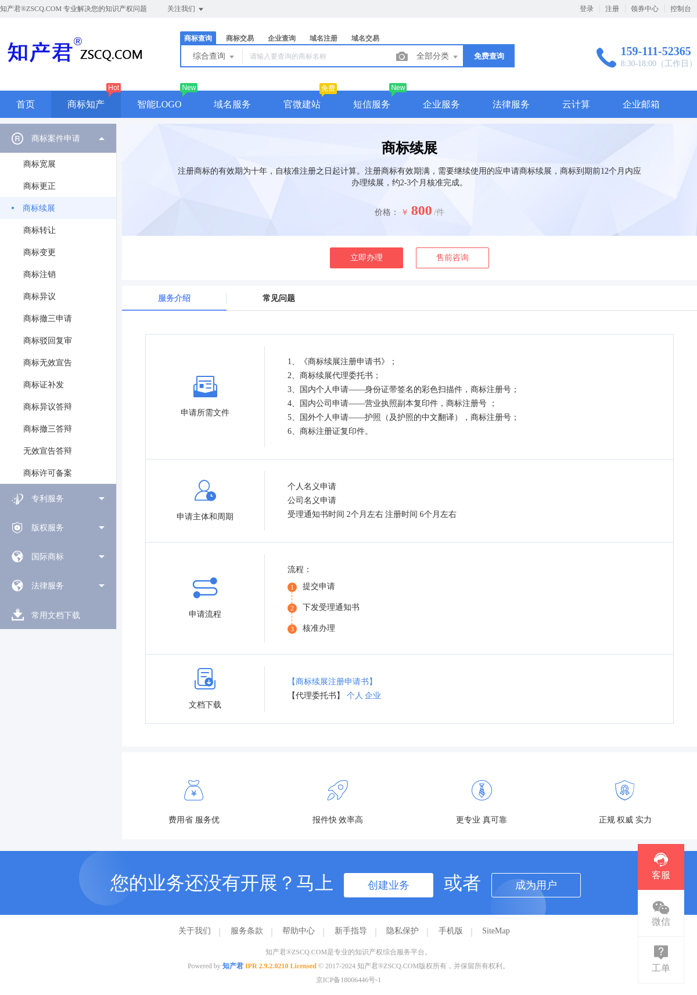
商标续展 (39, 208)
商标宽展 (39, 164)
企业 (373, 695)
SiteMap (495, 930)
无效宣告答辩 (47, 451)
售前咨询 (452, 257)
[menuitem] (58, 304)
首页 (25, 104)
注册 (612, 9)
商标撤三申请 (47, 318)
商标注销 (39, 274)
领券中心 (645, 9)
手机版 (451, 930)
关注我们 (186, 9)
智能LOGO (159, 104)
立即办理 (366, 257)
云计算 (576, 104)
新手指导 (351, 930)
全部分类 (437, 57)
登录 (587, 9)
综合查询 (214, 57)
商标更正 (39, 186)
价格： (387, 212)
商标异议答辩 (47, 407)
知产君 (232, 966)
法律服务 (511, 104)
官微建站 (302, 104)
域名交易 (365, 38)
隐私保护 (402, 930)
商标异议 (39, 296)
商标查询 (198, 38)
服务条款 (247, 930)
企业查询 (282, 38)
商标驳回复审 (47, 340)
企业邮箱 (641, 104)
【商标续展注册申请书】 (332, 681)
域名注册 (323, 38)
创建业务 (388, 885)
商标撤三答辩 (47, 429)
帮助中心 (298, 930)
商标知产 (86, 104)
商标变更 (39, 252)
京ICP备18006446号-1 (349, 980)
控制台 (680, 9)
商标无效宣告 (47, 362)
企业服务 (441, 104)
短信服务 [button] (371, 104)
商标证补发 (43, 384)
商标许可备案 (47, 473)
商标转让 (39, 230)
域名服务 (232, 104)
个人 (355, 695)
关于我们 (194, 930)
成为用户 (536, 885)
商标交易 (240, 38)
